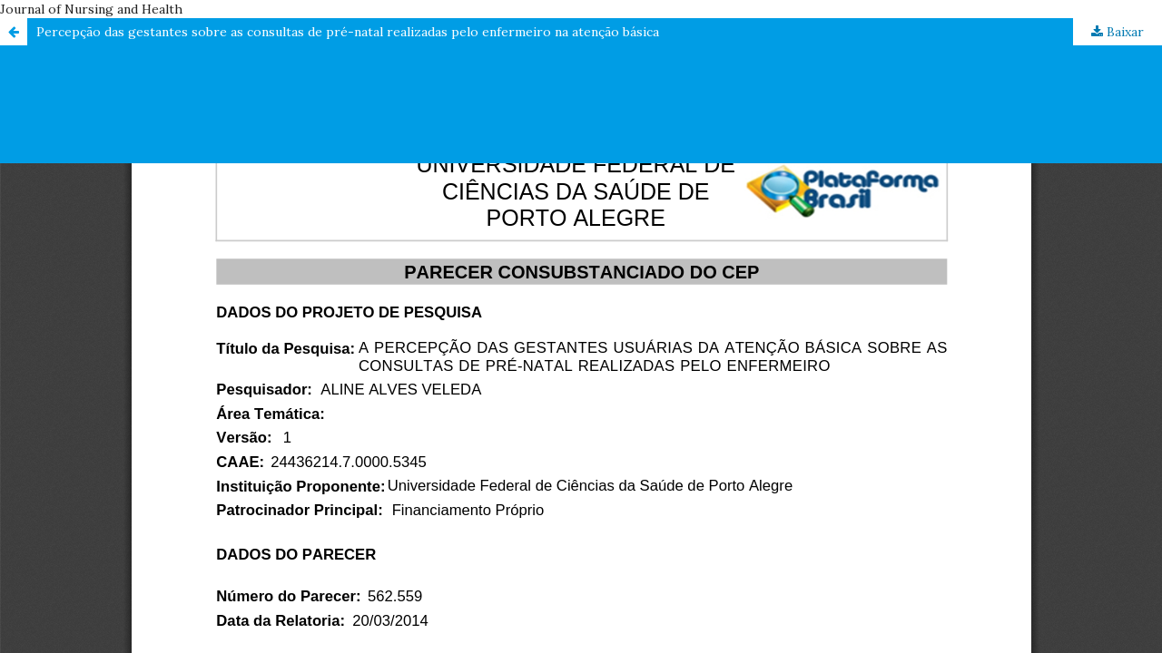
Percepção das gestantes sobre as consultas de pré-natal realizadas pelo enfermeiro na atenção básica (347, 32)
